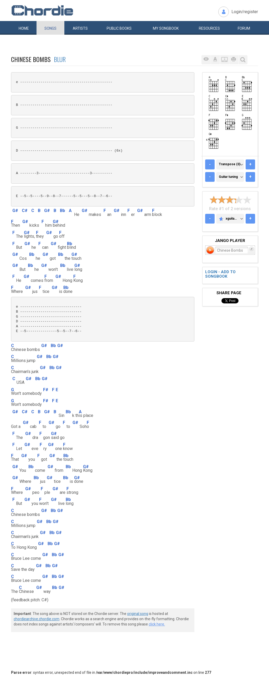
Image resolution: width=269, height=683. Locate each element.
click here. (157, 624)
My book (166, 28)
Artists (80, 28)
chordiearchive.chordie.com (36, 619)
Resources (209, 28)
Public (119, 28)
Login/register (244, 11)
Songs (50, 28)
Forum (244, 28)
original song (137, 614)
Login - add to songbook (220, 274)
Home (24, 28)
